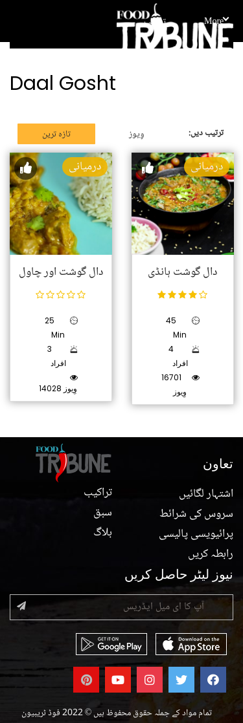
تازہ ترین (56, 134)
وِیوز (137, 134)
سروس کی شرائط (196, 514)
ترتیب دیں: (206, 133)
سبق (102, 513)
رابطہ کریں (210, 554)
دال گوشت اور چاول (61, 272)
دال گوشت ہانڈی (182, 272)
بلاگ (102, 533)
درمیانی (85, 167)
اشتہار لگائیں (206, 494)
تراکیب (155, 22)
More (216, 22)
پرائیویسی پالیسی (196, 534)
